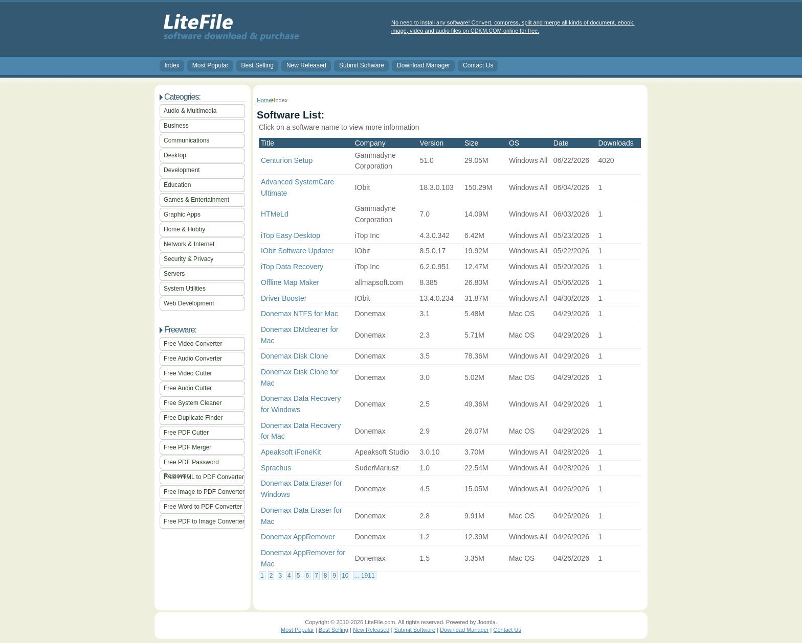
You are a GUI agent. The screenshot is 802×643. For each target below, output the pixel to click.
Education (177, 184)
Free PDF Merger (187, 447)
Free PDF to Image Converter (204, 521)
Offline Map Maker (290, 282)
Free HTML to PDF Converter (204, 477)
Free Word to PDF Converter (203, 506)
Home (264, 100)
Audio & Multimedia (190, 110)
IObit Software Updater (297, 251)
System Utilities (185, 288)
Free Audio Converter (193, 358)
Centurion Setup (287, 160)
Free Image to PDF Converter (204, 491)
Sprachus (276, 468)
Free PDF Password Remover (191, 464)
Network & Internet (189, 244)
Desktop (175, 155)
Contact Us (478, 65)
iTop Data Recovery (292, 267)
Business (176, 125)
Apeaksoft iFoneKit (291, 452)
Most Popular (210, 65)
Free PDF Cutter (186, 432)
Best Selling (257, 65)
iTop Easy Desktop (290, 235)
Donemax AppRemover (298, 537)
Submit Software (361, 65)
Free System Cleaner (192, 403)
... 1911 (364, 575)
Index (172, 65)
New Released (306, 65)
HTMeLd (274, 214)
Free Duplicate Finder (193, 417)
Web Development (189, 303)
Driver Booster (283, 298)
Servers (174, 273)
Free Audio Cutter (188, 388)
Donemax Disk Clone (294, 356)
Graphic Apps (182, 214)
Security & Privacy (188, 259)
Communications (186, 140)
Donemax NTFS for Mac (299, 313)
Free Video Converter (193, 343)
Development (182, 170)
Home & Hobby (184, 229)
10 (345, 575)
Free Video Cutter (188, 373)
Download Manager (423, 65)
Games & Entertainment (196, 199)
